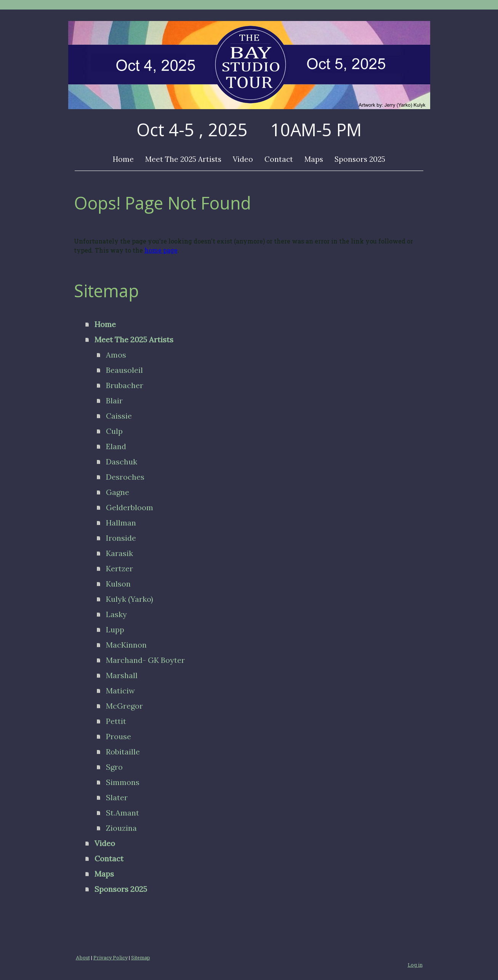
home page (161, 250)
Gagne (117, 492)
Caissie (119, 416)
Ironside (121, 538)
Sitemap (140, 957)
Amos (116, 354)
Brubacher (124, 385)
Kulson (118, 583)
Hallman (121, 522)
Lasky (116, 614)
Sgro (114, 767)
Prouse (118, 736)
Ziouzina (121, 828)
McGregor (124, 706)
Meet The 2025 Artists (183, 159)
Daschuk (121, 461)
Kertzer (119, 568)
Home (123, 159)
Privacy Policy (110, 957)
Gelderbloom (129, 507)
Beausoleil (124, 370)
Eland (116, 446)
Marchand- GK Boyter (145, 660)
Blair (114, 400)
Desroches (125, 477)
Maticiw (120, 690)
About (83, 957)
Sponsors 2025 (360, 159)
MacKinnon (126, 645)
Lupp (115, 629)
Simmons (122, 782)
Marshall (122, 675)
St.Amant (122, 812)
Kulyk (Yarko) (129, 599)
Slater (117, 797)
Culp (114, 431)
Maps (313, 159)
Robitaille (123, 751)
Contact (278, 159)
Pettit (116, 721)
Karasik (119, 553)
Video (243, 159)
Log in (415, 965)
